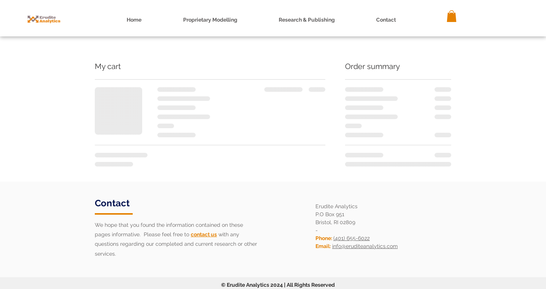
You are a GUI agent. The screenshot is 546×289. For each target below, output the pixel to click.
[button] (306, 19)
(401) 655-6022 (351, 238)
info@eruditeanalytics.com (365, 246)
